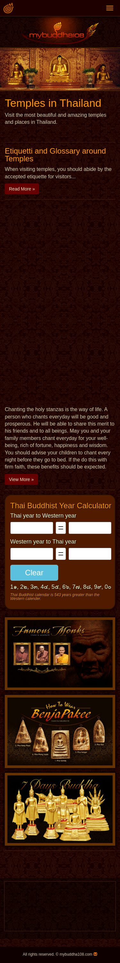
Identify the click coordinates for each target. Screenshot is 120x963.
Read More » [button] (22, 188)
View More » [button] (21, 479)
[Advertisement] (60, 271)
